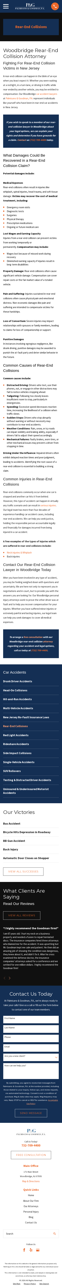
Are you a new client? (14, 1056)
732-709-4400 (30, 1145)
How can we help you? (15, 1065)
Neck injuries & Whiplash (19, 552)
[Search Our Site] (54, 1233)
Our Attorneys (31, 1206)
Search (9, 1233)
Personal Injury (31, 1211)
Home (31, 1195)
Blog (31, 1217)
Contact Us (31, 1222)
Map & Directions (31, 1181)
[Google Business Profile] (38, 1250)
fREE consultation (31, 1155)
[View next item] (9, 978)
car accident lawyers (46, 93)
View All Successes (23, 871)
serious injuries (48, 505)
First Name (9, 1018)
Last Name (9, 1027)
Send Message (31, 1113)
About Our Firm (31, 1200)
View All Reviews (21, 915)
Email (7, 1046)
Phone (7, 1037)
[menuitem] (31, 681)
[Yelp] (31, 1250)
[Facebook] (24, 1250)
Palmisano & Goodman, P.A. (19, 98)
